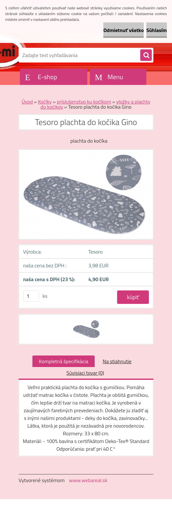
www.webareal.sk (88, 480)
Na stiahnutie (117, 361)
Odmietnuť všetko (123, 30)
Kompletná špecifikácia (63, 361)
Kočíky (45, 101)
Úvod (27, 101)
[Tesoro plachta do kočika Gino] (86, 320)
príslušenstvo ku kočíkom (84, 101)
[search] (146, 55)
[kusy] (31, 296)
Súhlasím (156, 30)
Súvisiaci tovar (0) (85, 373)
